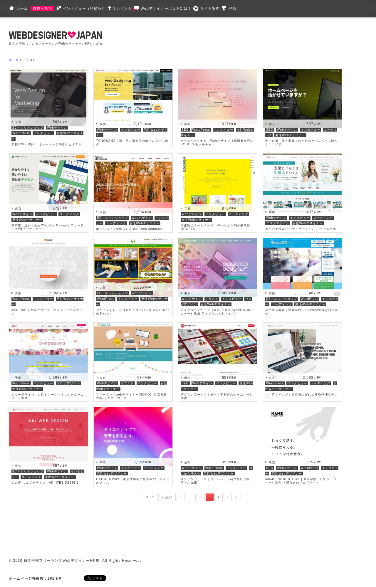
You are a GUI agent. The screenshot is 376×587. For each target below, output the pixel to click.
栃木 (187, 377)
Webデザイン (57, 127)
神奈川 (274, 124)
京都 (18, 122)
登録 (232, 8)
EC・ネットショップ (27, 127)
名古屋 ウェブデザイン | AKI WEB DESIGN (44, 482)
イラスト (212, 298)
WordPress (21, 133)
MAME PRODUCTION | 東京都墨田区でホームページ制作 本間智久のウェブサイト (300, 480)
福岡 (187, 124)
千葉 (18, 377)
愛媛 (272, 293)
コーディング (69, 214)
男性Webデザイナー (290, 135)
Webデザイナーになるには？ (166, 8)
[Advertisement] (224, 38)
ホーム (22, 8)
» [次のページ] (237, 497)
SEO (185, 129)
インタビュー (43, 133)
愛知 (18, 465)
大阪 (18, 293)
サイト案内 (210, 8)
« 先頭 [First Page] (167, 497)
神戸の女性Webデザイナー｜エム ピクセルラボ (300, 229)
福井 (103, 124)
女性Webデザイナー (145, 223)
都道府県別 (42, 8)
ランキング (122, 8)
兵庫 (187, 208)
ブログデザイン (277, 223)
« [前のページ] (180, 497)
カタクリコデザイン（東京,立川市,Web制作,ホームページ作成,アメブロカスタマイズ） (217, 311)
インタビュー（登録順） (84, 8)
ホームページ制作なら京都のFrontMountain (129, 229)
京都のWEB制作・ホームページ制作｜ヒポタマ (46, 144)
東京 (18, 208)
